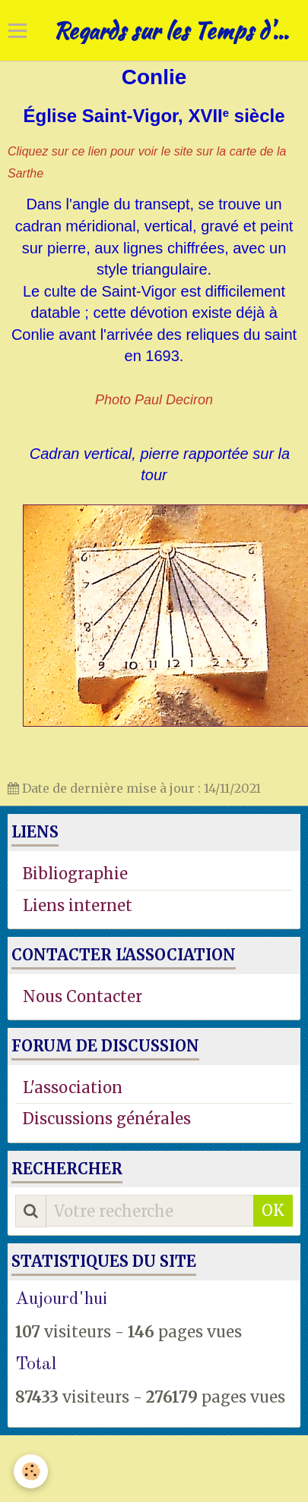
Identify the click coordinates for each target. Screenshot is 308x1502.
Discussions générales (107, 1118)
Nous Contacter (82, 996)
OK (273, 1210)
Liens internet (77, 905)
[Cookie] (31, 1471)
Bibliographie (75, 873)
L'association (72, 1087)
